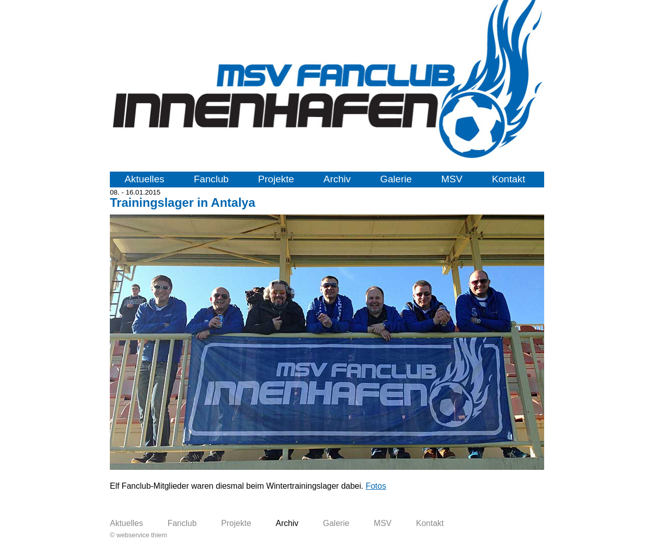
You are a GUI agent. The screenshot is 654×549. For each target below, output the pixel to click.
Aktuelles (145, 179)
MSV (451, 179)
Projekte (276, 179)
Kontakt (508, 179)
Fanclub (211, 179)
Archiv (337, 179)
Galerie (396, 179)
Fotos (376, 486)
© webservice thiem (138, 535)
